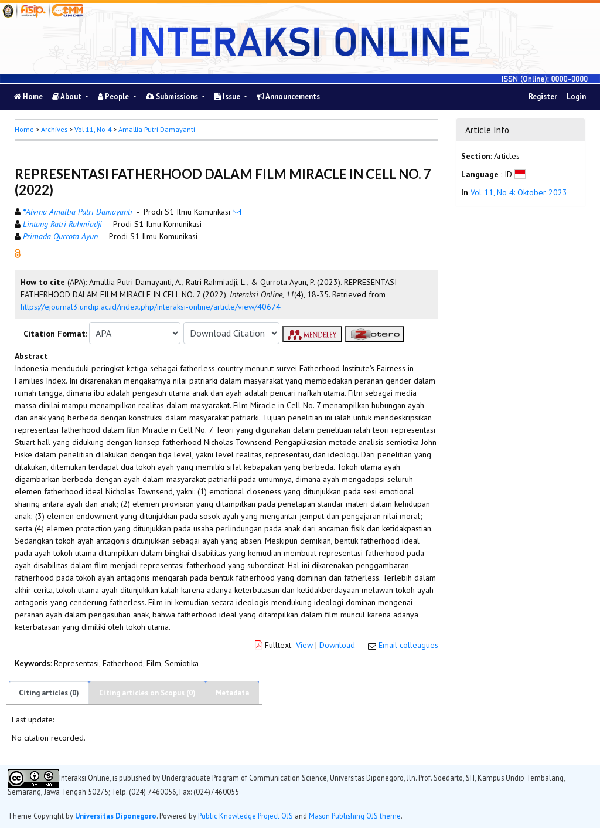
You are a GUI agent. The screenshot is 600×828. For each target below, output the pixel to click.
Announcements (288, 96)
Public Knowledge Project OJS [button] (245, 815)
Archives (54, 129)
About (67, 96)
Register (543, 96)
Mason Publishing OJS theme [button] (355, 815)
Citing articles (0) (49, 693)
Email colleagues (408, 645)
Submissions (173, 96)
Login (576, 96)
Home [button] (24, 129)
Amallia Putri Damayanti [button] (156, 129)
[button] (18, 252)
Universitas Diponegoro (115, 815)
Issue (228, 96)
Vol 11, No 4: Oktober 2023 (519, 192)
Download (337, 645)
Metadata (232, 693)
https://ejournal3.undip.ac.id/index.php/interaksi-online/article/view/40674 (151, 306)
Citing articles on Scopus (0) (147, 693)
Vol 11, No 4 (92, 129)
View (304, 645)
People (114, 96)
